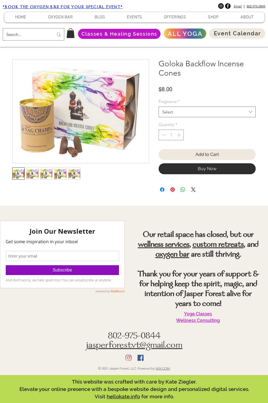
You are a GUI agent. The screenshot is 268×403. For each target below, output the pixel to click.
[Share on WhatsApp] (183, 189)
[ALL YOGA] (185, 33)
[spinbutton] (171, 135)
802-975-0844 (256, 6)
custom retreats (218, 245)
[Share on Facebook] (162, 189)
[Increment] (179, 135)
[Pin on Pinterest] (172, 189)
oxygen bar (172, 255)
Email (238, 6)
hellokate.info (123, 396)
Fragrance (169, 101)
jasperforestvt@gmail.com (134, 346)
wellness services (163, 245)
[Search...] (25, 34)
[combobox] (207, 112)
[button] (70, 33)
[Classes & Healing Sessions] (119, 34)
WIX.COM (163, 368)
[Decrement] (163, 135)
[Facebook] (228, 6)
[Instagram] (221, 6)
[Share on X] (193, 189)
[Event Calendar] (237, 33)
